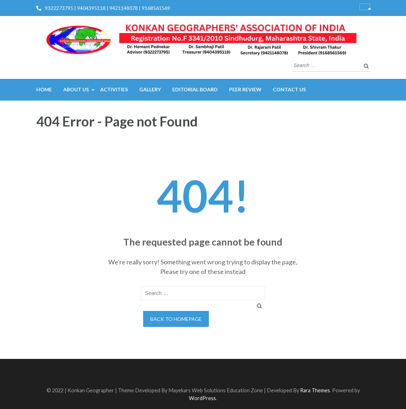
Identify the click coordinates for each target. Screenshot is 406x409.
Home (44, 89)
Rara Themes (315, 390)
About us (76, 89)
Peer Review (245, 89)
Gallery (150, 89)
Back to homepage (176, 319)
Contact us (289, 89)
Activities (114, 89)
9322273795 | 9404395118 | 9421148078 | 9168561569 (107, 8)
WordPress (202, 398)
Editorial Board (195, 89)
